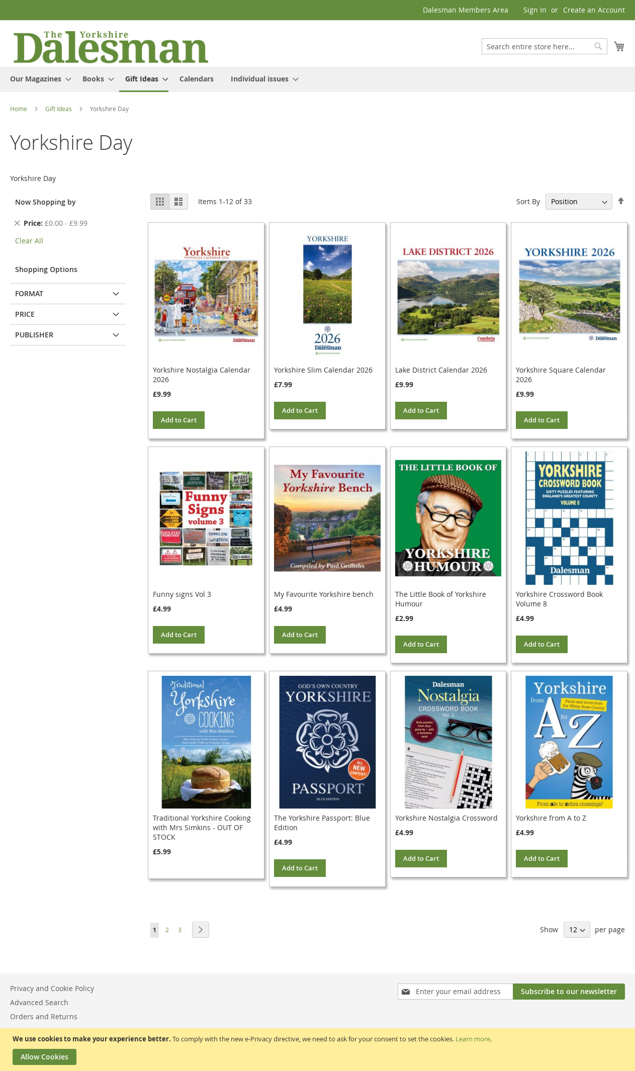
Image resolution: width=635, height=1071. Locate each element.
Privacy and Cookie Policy (52, 988)
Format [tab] (29, 293)
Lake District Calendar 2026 (441, 370)
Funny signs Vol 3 (182, 594)
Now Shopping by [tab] (45, 202)
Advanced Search (39, 1002)
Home (19, 109)
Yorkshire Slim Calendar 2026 (323, 370)
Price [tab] (25, 314)
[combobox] (544, 46)
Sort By (528, 201)
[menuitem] (37, 79)
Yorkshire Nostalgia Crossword (446, 818)
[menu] (317, 79)
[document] (319, 1049)
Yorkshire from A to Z (551, 818)
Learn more (473, 1038)
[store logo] (110, 46)
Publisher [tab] (34, 334)
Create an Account (594, 10)
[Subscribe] (569, 992)
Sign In (535, 10)
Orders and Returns (43, 1016)
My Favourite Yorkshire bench (324, 594)
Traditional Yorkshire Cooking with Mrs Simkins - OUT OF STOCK (202, 827)
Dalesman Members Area (465, 10)
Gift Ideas (59, 109)
